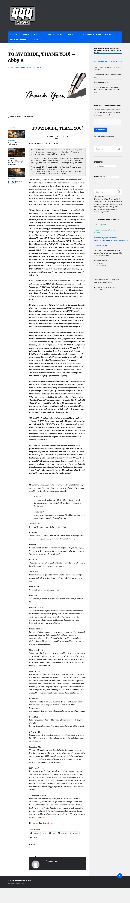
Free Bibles (110, 34)
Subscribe (100, 130)
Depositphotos (49, 823)
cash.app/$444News (101, 225)
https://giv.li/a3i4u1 (101, 245)
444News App (36, 40)
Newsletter (39, 34)
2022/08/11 (38, 67)
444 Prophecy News (23, 67)
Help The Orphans (56, 34)
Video (70, 34)
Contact (25, 34)
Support (13, 34)
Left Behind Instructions (90, 34)
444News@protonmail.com (108, 62)
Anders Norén (21, 884)
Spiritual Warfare (18, 40)
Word (10, 49)
